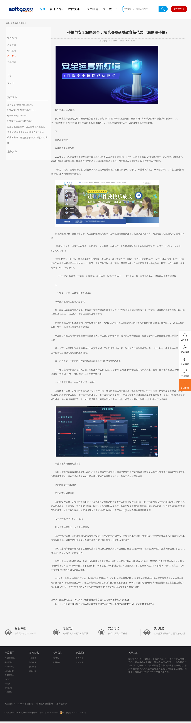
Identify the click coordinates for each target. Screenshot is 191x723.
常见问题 (11, 62)
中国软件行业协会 (44, 704)
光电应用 (8, 688)
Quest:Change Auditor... (17, 116)
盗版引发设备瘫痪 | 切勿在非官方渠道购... (26, 127)
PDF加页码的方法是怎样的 (19, 121)
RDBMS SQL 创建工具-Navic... (21, 110)
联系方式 (79, 658)
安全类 (7, 684)
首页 (42, 9)
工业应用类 (9, 675)
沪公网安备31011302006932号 (73, 712)
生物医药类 (9, 662)
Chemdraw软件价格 (24, 704)
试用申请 (92, 9)
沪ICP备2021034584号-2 (49, 713)
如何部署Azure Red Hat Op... (20, 105)
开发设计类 (9, 667)
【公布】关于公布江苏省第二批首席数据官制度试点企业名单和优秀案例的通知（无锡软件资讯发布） (107, 604)
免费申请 (179, 9)
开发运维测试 (10, 658)
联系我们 (81, 652)
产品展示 (9, 652)
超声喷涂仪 (61, 704)
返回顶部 (185, 385)
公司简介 (56, 658)
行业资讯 (22, 23)
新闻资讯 (34, 652)
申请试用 (79, 662)
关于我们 (110, 9)
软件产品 (57, 9)
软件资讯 (75, 9)
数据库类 (8, 692)
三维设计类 (9, 671)
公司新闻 (11, 45)
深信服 (10, 83)
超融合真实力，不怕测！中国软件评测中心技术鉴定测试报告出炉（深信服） (95, 600)
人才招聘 (56, 662)
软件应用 (11, 51)
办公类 (7, 679)
